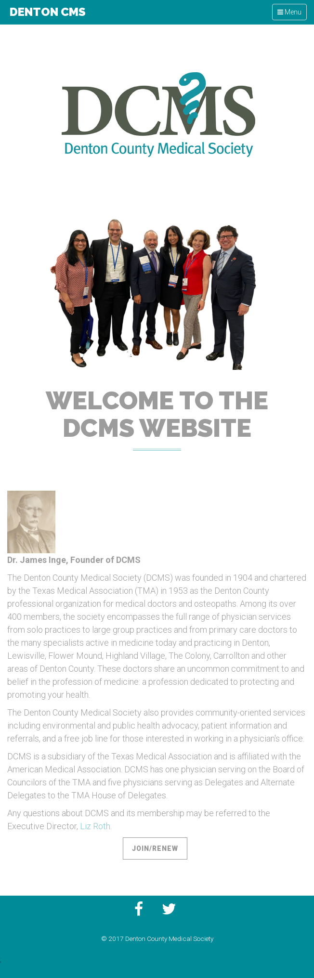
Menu (292, 13)
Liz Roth (95, 826)
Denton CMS (46, 12)
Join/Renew (155, 848)
